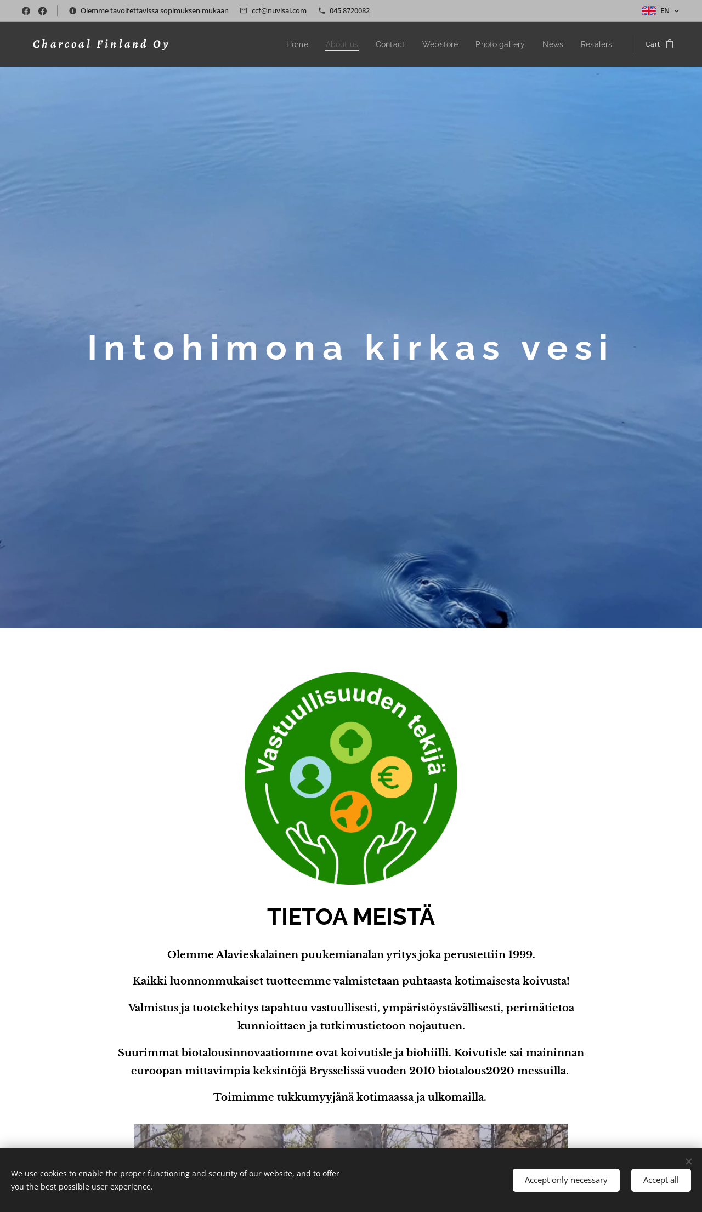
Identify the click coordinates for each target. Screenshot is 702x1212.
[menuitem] (316, 44)
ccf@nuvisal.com (279, 10)
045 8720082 (350, 10)
